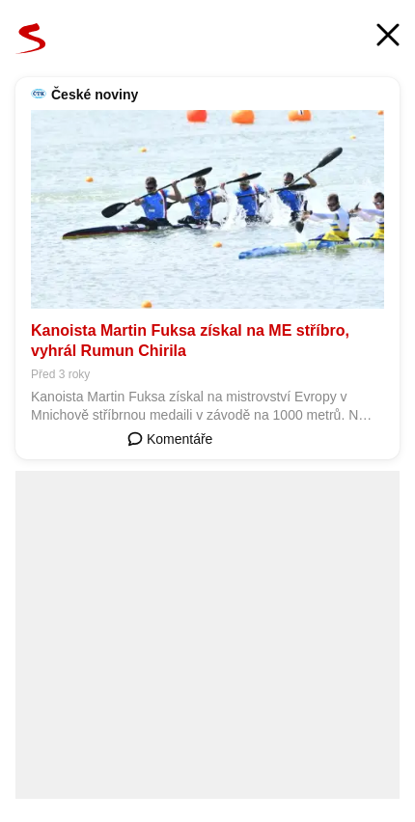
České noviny (94, 94)
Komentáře (169, 439)
